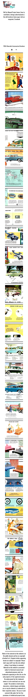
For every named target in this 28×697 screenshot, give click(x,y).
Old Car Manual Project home (11, 12)
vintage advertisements (17, 14)
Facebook (17, 19)
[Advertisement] (14, 33)
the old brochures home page (11, 17)
